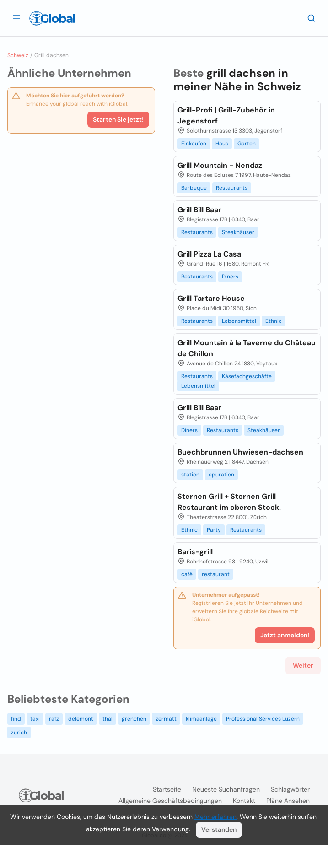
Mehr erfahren (215, 817)
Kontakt (244, 801)
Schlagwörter (290, 789)
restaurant (216, 574)
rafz (54, 718)
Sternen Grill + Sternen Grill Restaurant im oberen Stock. (229, 502)
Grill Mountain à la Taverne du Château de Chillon (246, 348)
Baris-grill (195, 551)
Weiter (303, 665)
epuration (221, 474)
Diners (230, 276)
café (187, 574)
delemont (80, 718)
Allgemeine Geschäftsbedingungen (170, 801)
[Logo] (52, 18)
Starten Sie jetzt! (118, 119)
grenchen (134, 718)
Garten (246, 143)
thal (107, 718)
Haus (221, 143)
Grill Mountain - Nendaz (219, 165)
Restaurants (231, 188)
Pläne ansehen (288, 801)
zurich (19, 732)
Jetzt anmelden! (284, 635)
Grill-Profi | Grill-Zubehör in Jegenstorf (226, 115)
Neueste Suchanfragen (226, 789)
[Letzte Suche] (311, 18)
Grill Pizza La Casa (209, 254)
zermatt (166, 718)
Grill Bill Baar (199, 209)
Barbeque (194, 188)
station (190, 474)
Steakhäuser (238, 232)
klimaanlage (201, 718)
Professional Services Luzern (263, 718)
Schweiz (17, 55)
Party (214, 530)
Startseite (167, 789)
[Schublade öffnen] (16, 18)
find (16, 718)
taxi (35, 718)
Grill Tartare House (211, 298)
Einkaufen (193, 143)
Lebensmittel (239, 321)
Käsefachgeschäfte (247, 376)
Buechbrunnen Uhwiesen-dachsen (240, 452)
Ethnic (273, 321)
